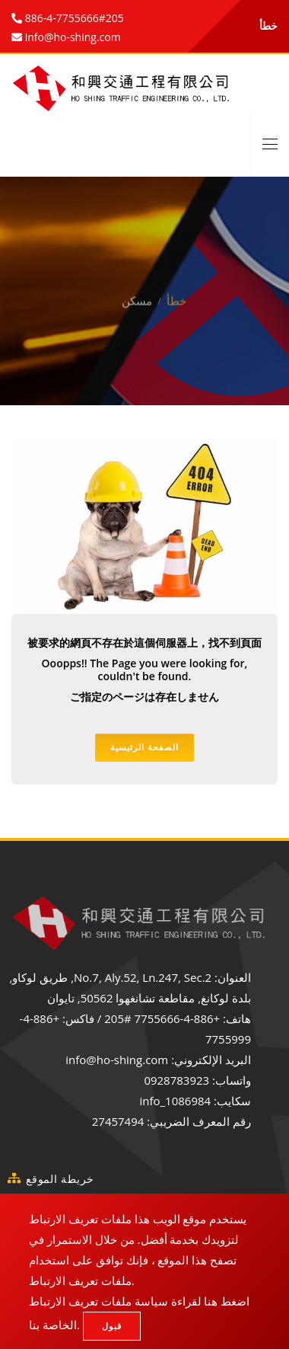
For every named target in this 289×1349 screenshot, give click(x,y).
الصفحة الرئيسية (144, 747)
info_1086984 (175, 1100)
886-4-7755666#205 (73, 18)
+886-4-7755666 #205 (162, 1018)
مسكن (137, 292)
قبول (112, 1325)
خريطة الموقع (60, 1179)
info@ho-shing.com (116, 1059)
